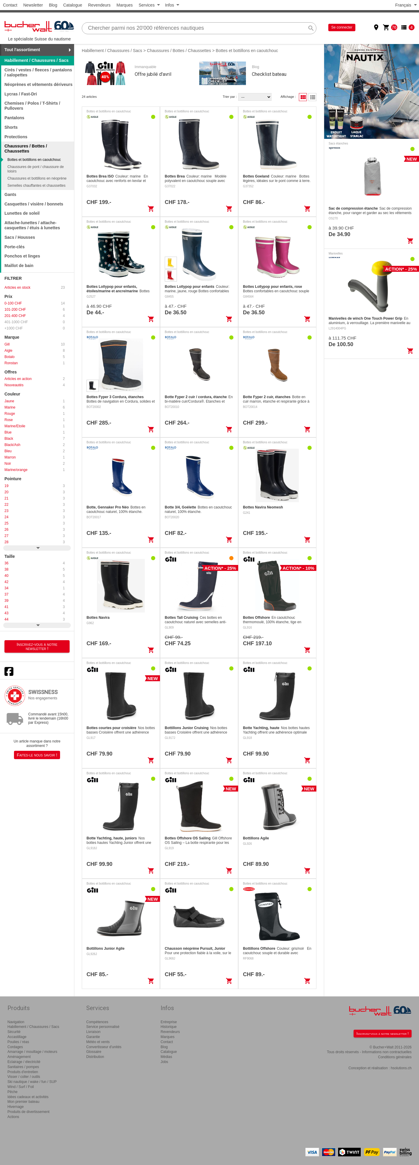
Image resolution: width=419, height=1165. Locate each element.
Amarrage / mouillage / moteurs (32, 1052)
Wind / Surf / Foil (20, 1087)
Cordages (15, 1047)
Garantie (93, 1037)
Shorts (11, 127)
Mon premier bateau (23, 1102)
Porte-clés (14, 246)
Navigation (15, 1022)
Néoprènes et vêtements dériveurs (38, 84)
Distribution (95, 1057)
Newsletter (33, 5)
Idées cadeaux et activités (27, 1097)
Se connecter (341, 27)
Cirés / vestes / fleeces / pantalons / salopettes (38, 72)
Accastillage (16, 1037)
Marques (125, 5)
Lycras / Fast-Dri (20, 94)
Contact (10, 5)
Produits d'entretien (22, 1072)
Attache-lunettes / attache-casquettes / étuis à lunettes (32, 225)
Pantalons (14, 117)
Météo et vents (98, 1042)
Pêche (12, 1092)
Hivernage (15, 1107)
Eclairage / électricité (23, 1062)
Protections (15, 136)
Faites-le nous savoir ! (37, 755)
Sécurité (14, 1032)
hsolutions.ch (401, 1068)
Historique (169, 1027)
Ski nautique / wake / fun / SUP (32, 1082)
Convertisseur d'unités (103, 1047)
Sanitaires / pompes (23, 1067)
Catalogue (72, 5)
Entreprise (169, 1022)
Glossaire (93, 1052)
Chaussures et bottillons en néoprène (37, 178)
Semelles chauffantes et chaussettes (36, 185)
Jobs (164, 1062)
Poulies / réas (18, 1042)
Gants (10, 194)
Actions (13, 1117)
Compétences (97, 1022)
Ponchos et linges (22, 256)
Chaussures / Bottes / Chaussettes (179, 50)
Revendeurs (99, 5)
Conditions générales (395, 1057)
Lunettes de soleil (22, 213)
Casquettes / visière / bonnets (33, 204)
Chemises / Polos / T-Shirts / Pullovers (32, 106)
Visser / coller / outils (23, 1077)
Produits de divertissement (28, 1112)
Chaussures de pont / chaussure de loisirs (35, 169)
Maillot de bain (18, 265)
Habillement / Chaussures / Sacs (36, 60)
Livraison (93, 1032)
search (311, 28)
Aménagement (19, 1057)
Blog (53, 5)
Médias (166, 1057)
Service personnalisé (102, 1027)
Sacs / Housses (19, 237)
